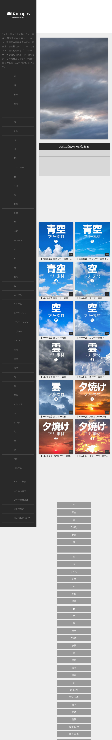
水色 (16, 459)
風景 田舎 (74, 727)
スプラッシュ (20, 313)
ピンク (17, 423)
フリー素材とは (21, 500)
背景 (16, 350)
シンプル (18, 304)
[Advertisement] (74, 19)
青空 (28, 42)
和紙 (16, 204)
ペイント (18, 340)
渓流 (74, 660)
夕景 (74, 534)
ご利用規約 (19, 509)
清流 (74, 667)
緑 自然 (74, 690)
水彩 (16, 231)
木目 (16, 186)
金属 (16, 213)
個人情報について (22, 518)
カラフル (18, 295)
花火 (74, 594)
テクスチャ (19, 167)
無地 (16, 368)
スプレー (18, 331)
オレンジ (18, 404)
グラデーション (21, 322)
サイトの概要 (20, 481)
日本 (74, 704)
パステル (18, 468)
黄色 (16, 395)
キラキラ (18, 240)
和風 (74, 601)
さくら (73, 571)
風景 (74, 719)
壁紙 (16, 359)
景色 (74, 712)
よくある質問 (20, 491)
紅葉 (74, 579)
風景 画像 (74, 734)
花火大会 (74, 697)
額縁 (16, 277)
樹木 (74, 675)
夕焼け (73, 527)
